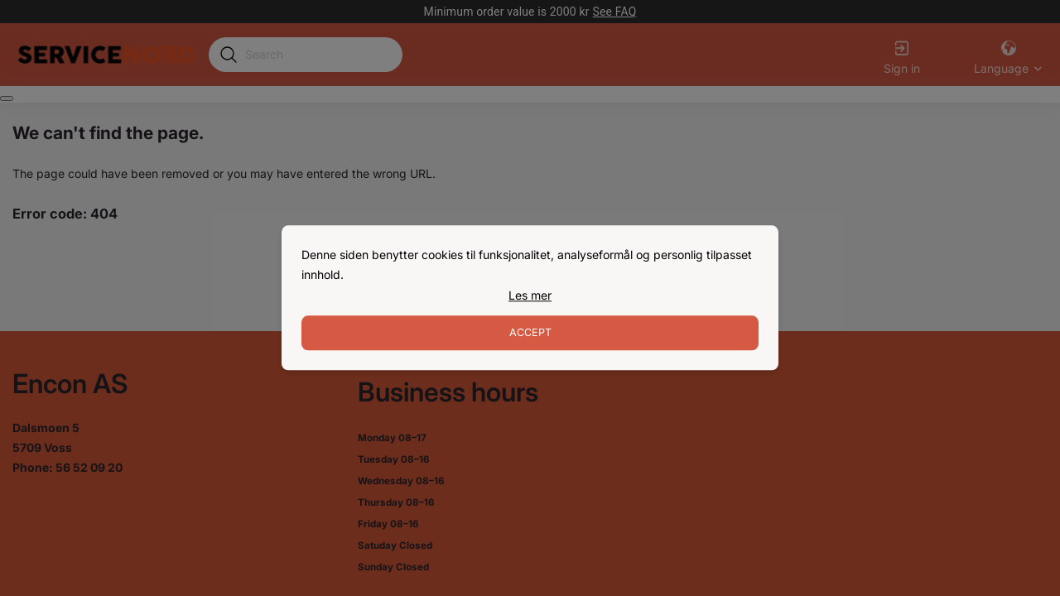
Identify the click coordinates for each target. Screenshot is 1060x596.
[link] (530, 295)
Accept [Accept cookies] (530, 333)
